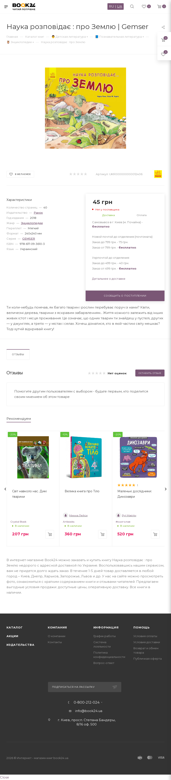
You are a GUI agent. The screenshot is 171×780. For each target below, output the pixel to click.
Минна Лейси (75, 515)
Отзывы (18, 354)
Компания (57, 627)
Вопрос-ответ (103, 663)
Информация (106, 627)
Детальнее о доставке (108, 278)
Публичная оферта (147, 658)
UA (119, 6)
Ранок (38, 212)
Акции (12, 636)
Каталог (14, 627)
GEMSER (28, 238)
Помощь (141, 627)
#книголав (123, 521)
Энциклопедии (32, 223)
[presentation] (5, 489)
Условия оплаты (145, 636)
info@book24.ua (88, 711)
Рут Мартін (126, 515)
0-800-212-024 (86, 702)
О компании (56, 636)
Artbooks (68, 521)
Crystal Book (18, 521)
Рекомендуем (18, 419)
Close (4, 777)
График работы (104, 636)
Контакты (55, 642)
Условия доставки (146, 642)
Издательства (20, 644)
